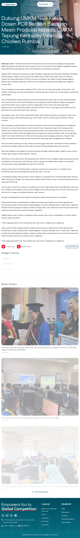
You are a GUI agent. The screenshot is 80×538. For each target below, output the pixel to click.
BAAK (63, 509)
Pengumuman (10, 265)
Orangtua (64, 516)
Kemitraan (44, 521)
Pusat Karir (45, 518)
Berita (7, 260)
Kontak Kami (43, 4)
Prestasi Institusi (72, 247)
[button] (77, 4)
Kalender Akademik (68, 519)
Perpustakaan (66, 522)
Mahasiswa (65, 512)
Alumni (43, 515)
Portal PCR (45, 525)
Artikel (7, 47)
